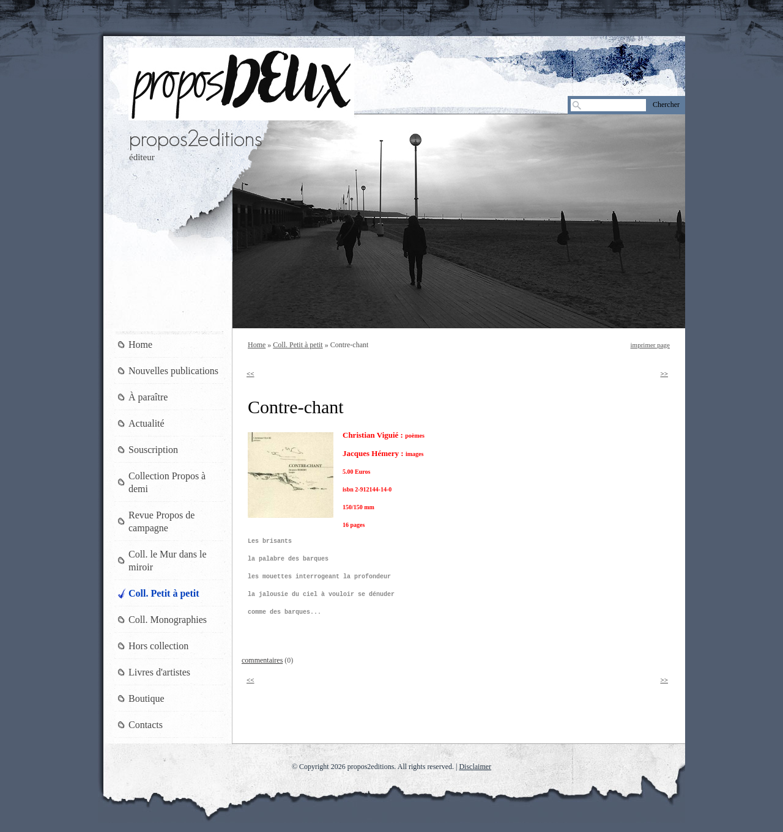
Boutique (146, 698)
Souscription (153, 449)
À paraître (148, 397)
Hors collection (158, 646)
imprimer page (650, 344)
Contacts (145, 725)
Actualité (146, 423)
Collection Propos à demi (167, 482)
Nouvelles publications (173, 371)
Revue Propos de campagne (161, 521)
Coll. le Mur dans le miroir (167, 560)
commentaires (262, 660)
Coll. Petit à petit (297, 345)
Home (256, 345)
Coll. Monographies (167, 619)
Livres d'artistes (159, 672)
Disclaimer (475, 766)
